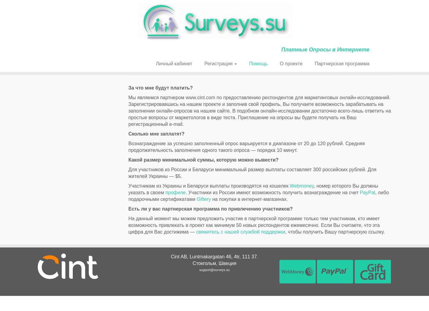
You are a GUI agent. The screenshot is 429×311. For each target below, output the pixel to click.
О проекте (291, 63)
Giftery (204, 199)
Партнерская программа (342, 63)
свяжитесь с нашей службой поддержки (240, 231)
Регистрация (220, 63)
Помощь (258, 63)
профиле (176, 192)
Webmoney (302, 185)
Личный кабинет (174, 63)
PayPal (367, 192)
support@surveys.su (214, 270)
